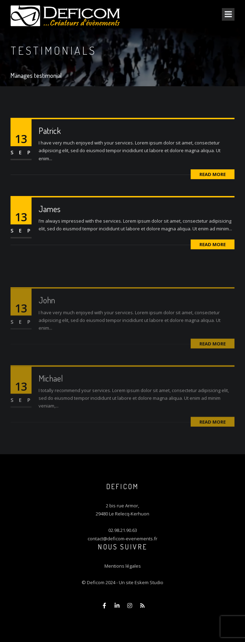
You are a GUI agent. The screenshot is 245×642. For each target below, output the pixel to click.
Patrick (50, 130)
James (49, 208)
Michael (51, 386)
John (47, 308)
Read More (212, 174)
